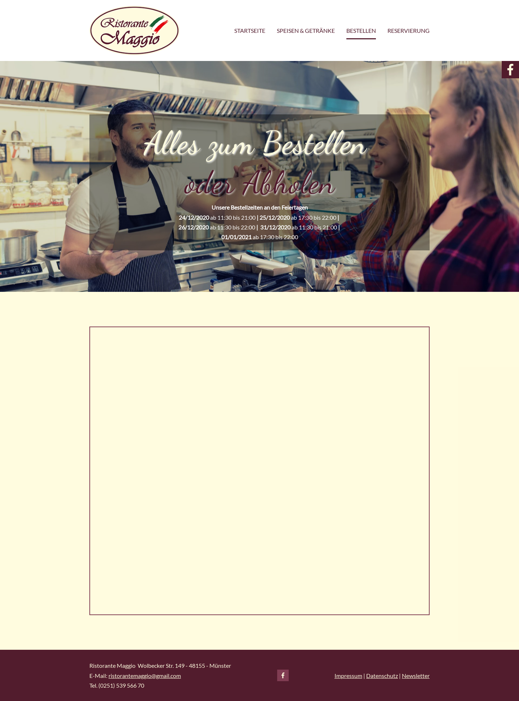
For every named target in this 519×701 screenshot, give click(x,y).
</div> (259, 471)
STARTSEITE (249, 30)
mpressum (349, 675)
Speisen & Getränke (306, 30)
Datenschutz (382, 675)
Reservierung (408, 30)
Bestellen (361, 30)
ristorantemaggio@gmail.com (144, 675)
